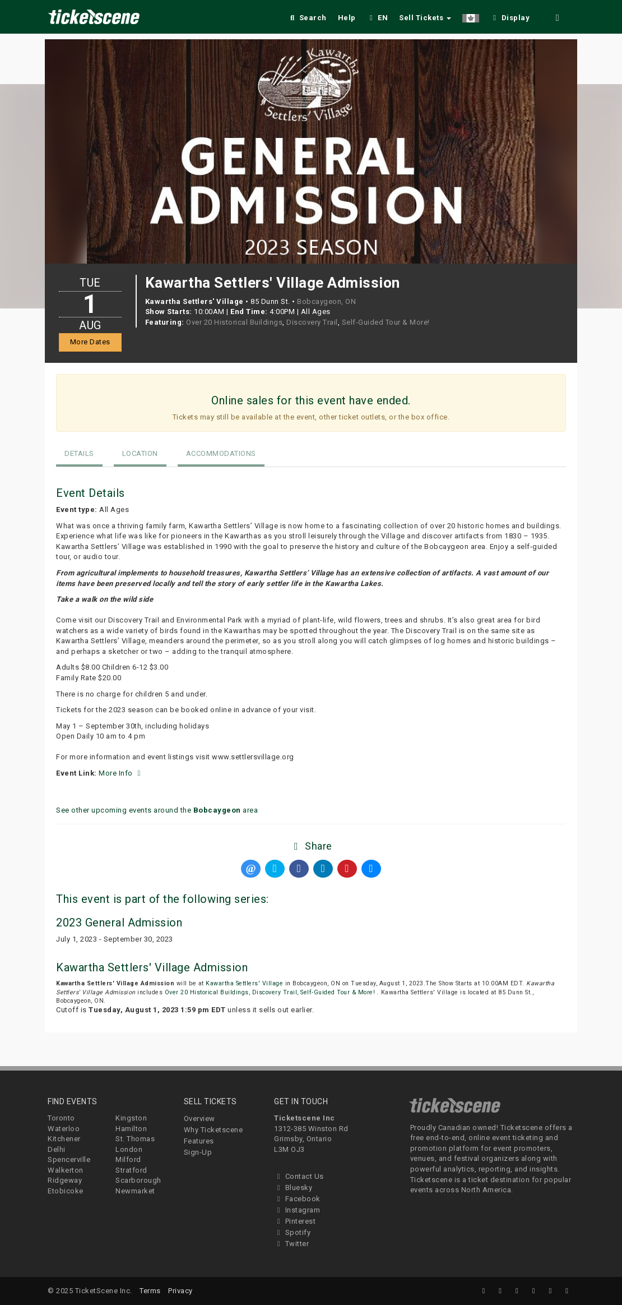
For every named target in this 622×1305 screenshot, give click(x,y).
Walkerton (65, 1170)
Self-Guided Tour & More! (386, 322)
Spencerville (69, 1159)
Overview (199, 1118)
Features (199, 1141)
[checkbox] (510, 16)
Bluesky (293, 1187)
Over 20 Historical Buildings (234, 322)
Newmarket (135, 1191)
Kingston (131, 1118)
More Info (121, 773)
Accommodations (221, 453)
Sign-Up (198, 1152)
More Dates (90, 342)
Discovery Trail (312, 322)
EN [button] (377, 17)
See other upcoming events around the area (157, 810)
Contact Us (299, 1176)
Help (347, 17)
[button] (471, 16)
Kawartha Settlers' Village (244, 983)
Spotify (292, 1232)
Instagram (297, 1210)
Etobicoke (65, 1191)
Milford (128, 1159)
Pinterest (294, 1221)
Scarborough (138, 1180)
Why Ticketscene (213, 1130)
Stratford (131, 1170)
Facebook (297, 1199)
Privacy (180, 1290)
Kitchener (64, 1139)
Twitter (291, 1243)
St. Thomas (135, 1139)
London (128, 1149)
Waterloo (64, 1128)
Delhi (57, 1149)
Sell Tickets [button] (425, 17)
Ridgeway (65, 1180)
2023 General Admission (119, 922)
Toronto (61, 1118)
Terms (150, 1290)
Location (140, 453)
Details (79, 453)
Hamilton (131, 1128)
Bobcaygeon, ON (326, 301)
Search (307, 17)
